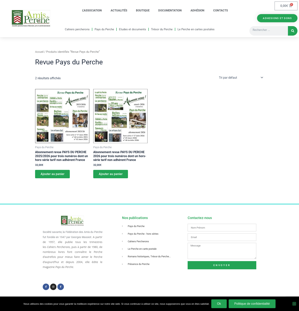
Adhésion (197, 10)
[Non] (294, 304)
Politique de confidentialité (252, 303)
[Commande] (240, 78)
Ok (219, 303)
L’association (92, 10)
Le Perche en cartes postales (196, 29)
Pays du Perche (104, 29)
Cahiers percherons (77, 29)
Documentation (170, 10)
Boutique (143, 10)
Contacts (220, 10)
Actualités (119, 10)
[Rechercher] (292, 31)
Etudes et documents (132, 29)
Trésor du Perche (162, 29)
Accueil (40, 52)
